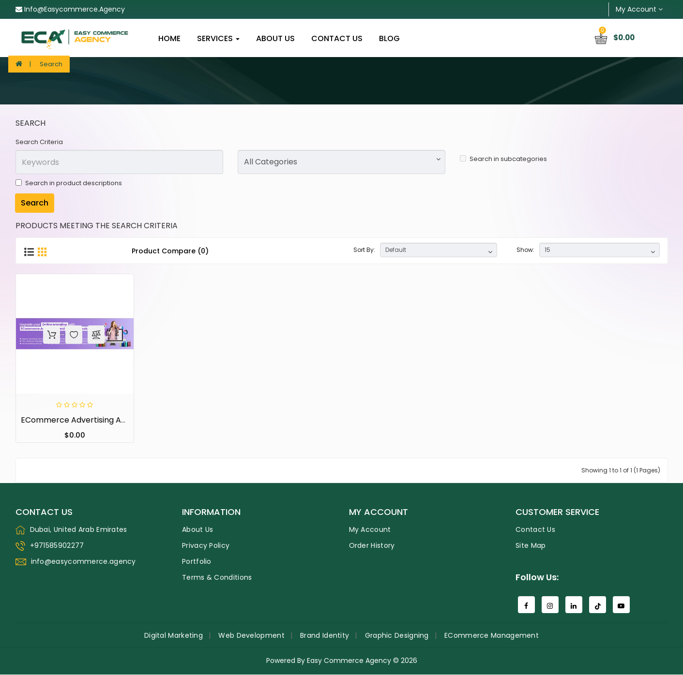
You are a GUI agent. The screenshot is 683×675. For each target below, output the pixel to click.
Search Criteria (39, 142)
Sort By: (364, 250)
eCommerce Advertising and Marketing (96, 420)
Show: (525, 250)
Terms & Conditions (217, 578)
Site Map (531, 546)
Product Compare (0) (170, 251)
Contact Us (337, 38)
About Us (275, 38)
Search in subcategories (503, 158)
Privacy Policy (205, 546)
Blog (389, 38)
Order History (372, 546)
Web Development (251, 636)
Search (51, 64)
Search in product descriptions (68, 183)
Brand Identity (324, 636)
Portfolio (197, 562)
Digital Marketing (173, 636)
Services (218, 38)
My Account (370, 530)
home (169, 38)
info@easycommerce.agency (70, 9)
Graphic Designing (397, 636)
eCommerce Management (491, 636)
